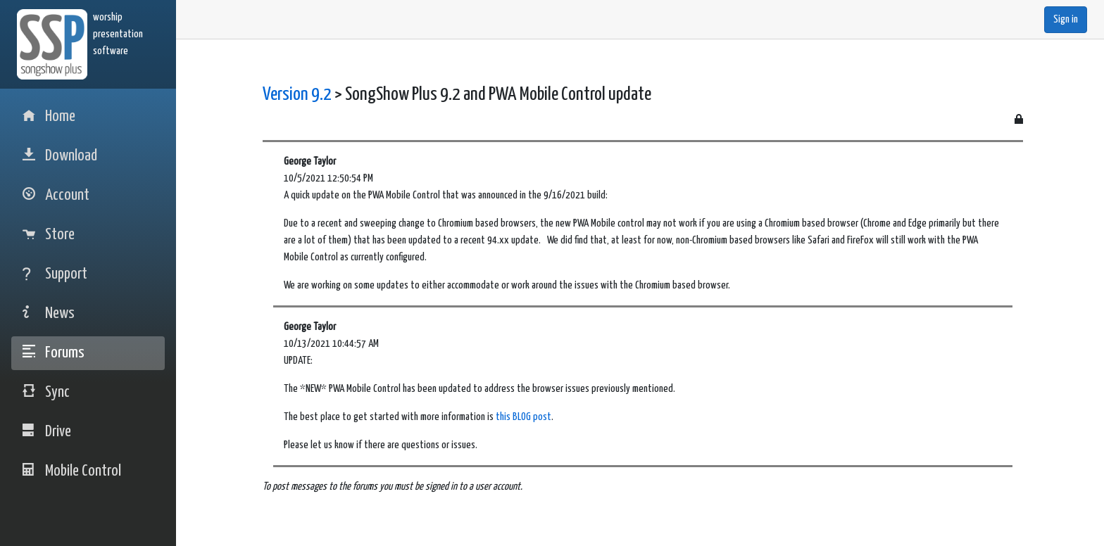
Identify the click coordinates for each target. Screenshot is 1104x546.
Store (49, 235)
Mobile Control (72, 471)
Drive (47, 432)
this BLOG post (523, 417)
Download (60, 156)
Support (55, 274)
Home (49, 116)
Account (56, 195)
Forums (53, 353)
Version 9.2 (297, 94)
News (49, 313)
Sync (46, 392)
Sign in (1065, 19)
